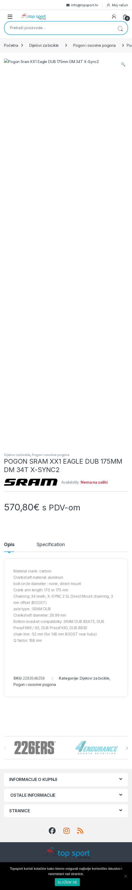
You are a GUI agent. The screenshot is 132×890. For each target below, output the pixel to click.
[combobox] (58, 28)
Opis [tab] (9, 274)
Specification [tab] (51, 274)
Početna (11, 45)
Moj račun (117, 5)
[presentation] (127, 478)
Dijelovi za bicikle (44, 45)
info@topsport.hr (84, 5)
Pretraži (120, 28)
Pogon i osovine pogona (94, 45)
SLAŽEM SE (67, 882)
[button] (123, 64)
